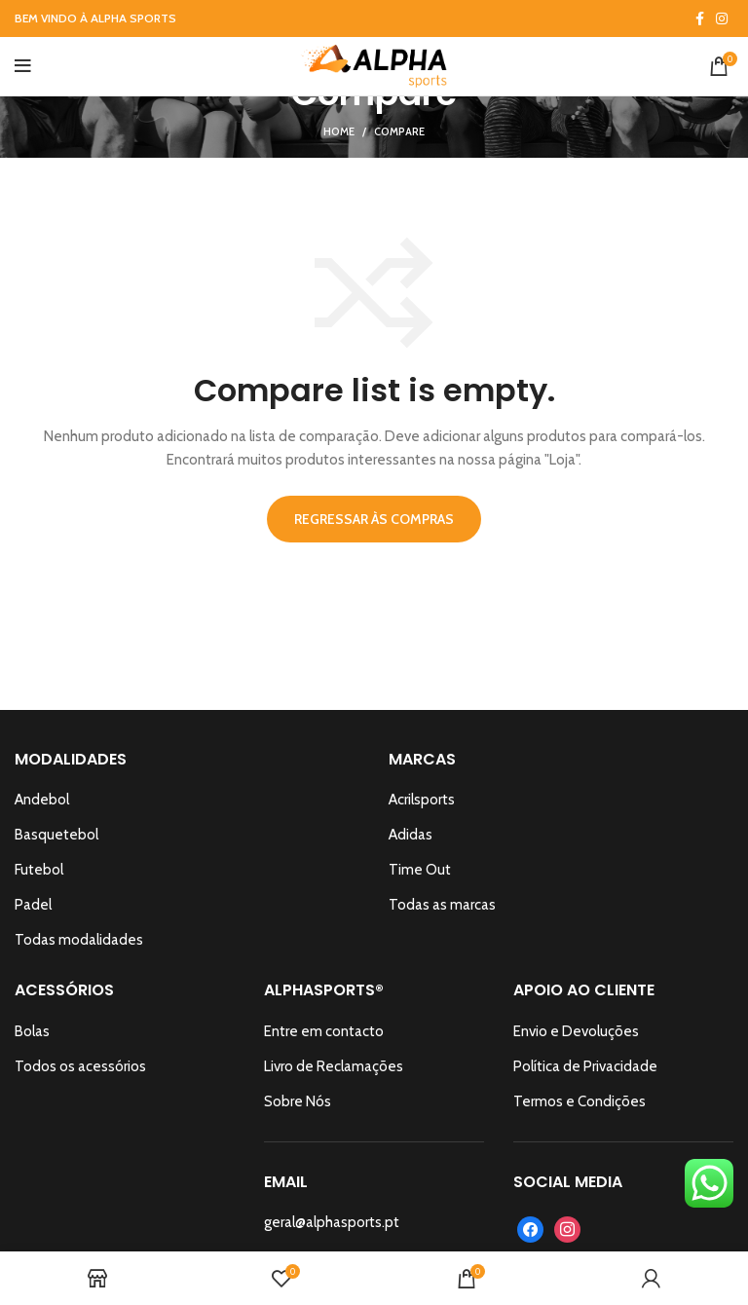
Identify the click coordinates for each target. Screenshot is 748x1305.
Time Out (420, 869)
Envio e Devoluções (576, 1031)
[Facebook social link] (700, 18)
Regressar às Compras (374, 519)
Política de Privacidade (585, 1066)
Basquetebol (56, 834)
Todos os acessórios (80, 1066)
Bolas (32, 1031)
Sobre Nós (297, 1101)
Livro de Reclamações (333, 1066)
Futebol (39, 869)
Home (339, 131)
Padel (33, 905)
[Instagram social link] (721, 18)
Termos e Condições (579, 1101)
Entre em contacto (324, 1031)
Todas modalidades (79, 940)
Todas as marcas (442, 905)
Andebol (42, 799)
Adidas (410, 834)
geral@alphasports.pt (331, 1222)
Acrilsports (422, 799)
